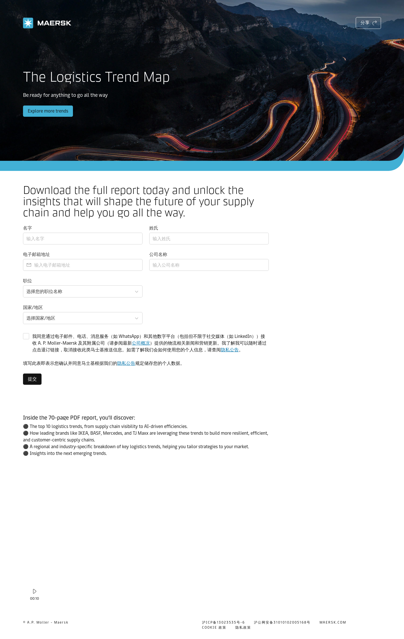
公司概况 (141, 343)
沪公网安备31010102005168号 (282, 622)
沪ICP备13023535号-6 (223, 622)
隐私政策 (243, 627)
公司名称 (158, 254)
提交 (32, 379)
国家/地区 (33, 307)
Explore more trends (48, 111)
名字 (27, 228)
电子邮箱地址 (36, 254)
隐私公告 (230, 349)
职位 (27, 280)
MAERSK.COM (333, 622)
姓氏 (153, 228)
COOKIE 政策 (214, 627)
